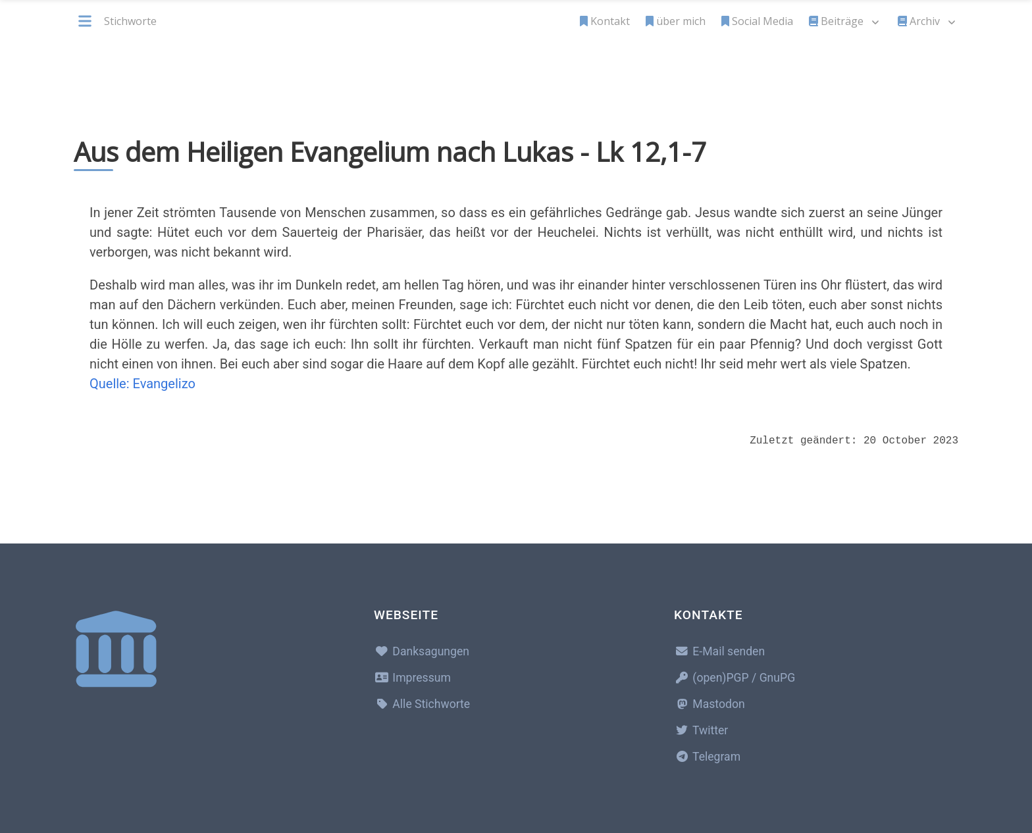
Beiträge (836, 21)
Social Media (757, 21)
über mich (676, 21)
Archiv (919, 21)
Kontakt (605, 21)
